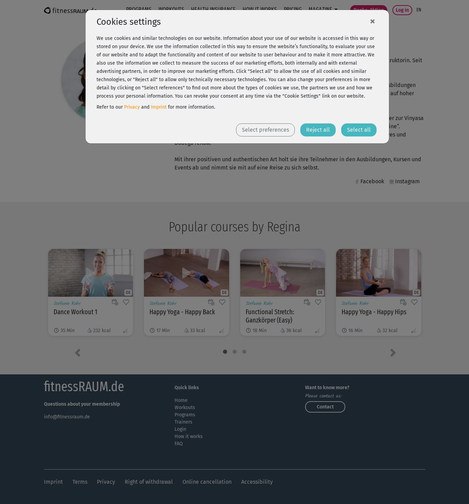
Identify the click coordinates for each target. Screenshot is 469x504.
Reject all (318, 130)
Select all (359, 130)
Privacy (132, 107)
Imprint (159, 107)
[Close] (372, 20)
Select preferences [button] (265, 130)
